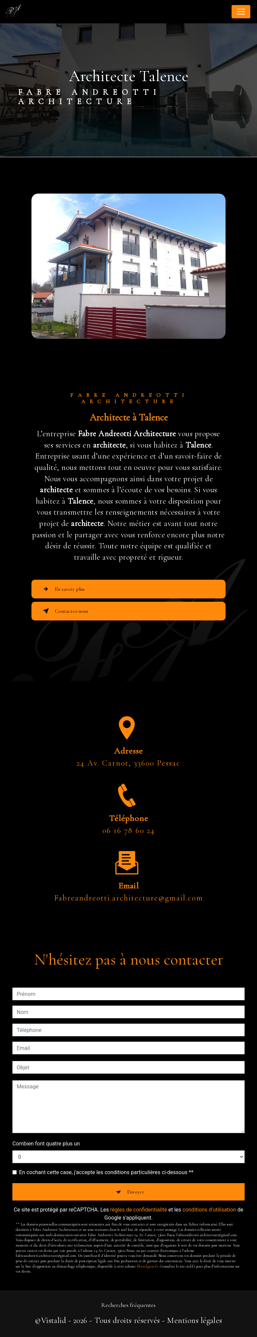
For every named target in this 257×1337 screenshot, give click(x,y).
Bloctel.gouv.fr (147, 1266)
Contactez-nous (64, 611)
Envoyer (135, 1191)
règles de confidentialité (138, 1210)
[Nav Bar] (241, 11)
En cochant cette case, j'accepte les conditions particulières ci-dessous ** (106, 1172)
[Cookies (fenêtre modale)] (2, 1333)
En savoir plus (62, 589)
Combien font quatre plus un (46, 1143)
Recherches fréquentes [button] (128, 1305)
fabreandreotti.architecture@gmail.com (128, 879)
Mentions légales (194, 1320)
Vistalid (53, 1320)
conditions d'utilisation (209, 1210)
